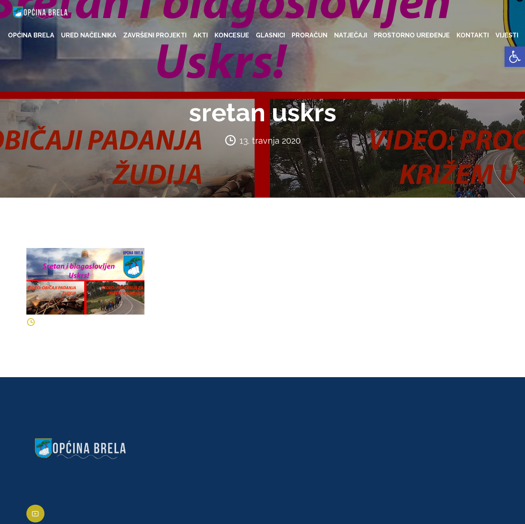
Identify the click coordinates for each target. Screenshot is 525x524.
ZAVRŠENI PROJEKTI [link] (155, 35)
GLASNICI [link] (270, 35)
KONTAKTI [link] (473, 35)
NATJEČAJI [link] (350, 35)
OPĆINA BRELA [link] (31, 35)
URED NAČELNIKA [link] (88, 35)
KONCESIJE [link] (231, 35)
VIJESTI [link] (506, 35)
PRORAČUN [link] (309, 35)
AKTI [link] (200, 35)
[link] (515, 56)
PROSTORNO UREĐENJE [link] (412, 35)
